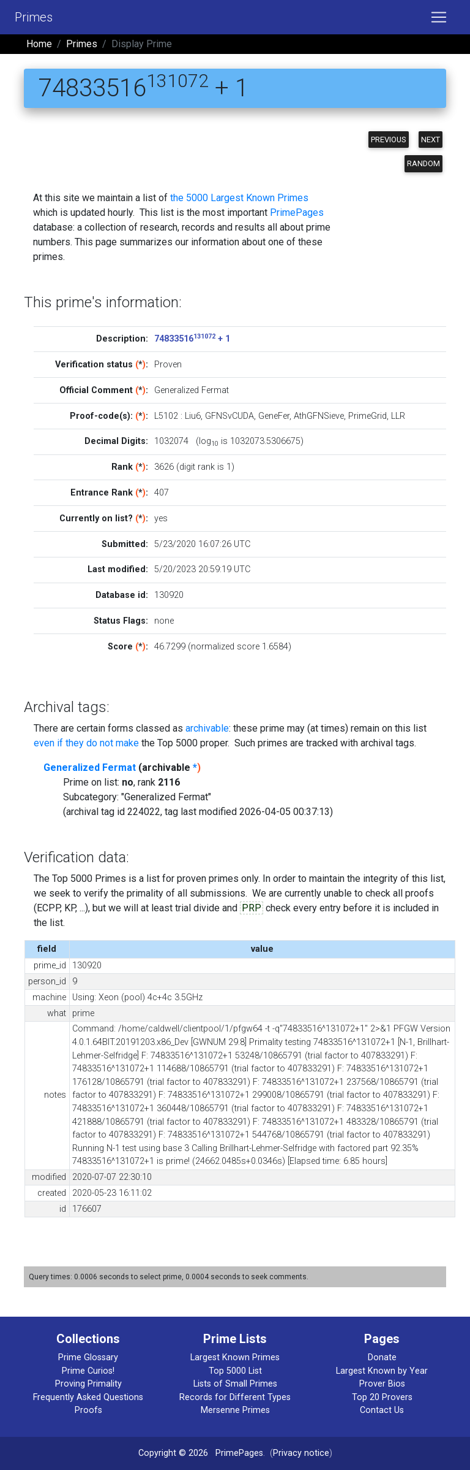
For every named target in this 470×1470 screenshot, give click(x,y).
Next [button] (430, 139)
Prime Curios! (88, 1371)
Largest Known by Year (382, 1371)
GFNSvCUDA (229, 416)
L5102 (166, 416)
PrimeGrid (367, 416)
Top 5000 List (235, 1371)
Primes (34, 17)
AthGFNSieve (319, 416)
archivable (207, 728)
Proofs (88, 1410)
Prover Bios (382, 1384)
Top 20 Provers (382, 1397)
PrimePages (297, 212)
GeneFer (273, 416)
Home (39, 44)
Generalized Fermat (89, 767)
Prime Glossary (88, 1357)
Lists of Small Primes (235, 1384)
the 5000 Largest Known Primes (239, 198)
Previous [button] (388, 139)
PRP (251, 908)
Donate (382, 1357)
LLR (398, 416)
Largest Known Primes (235, 1357)
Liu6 (193, 416)
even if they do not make (86, 743)
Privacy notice (301, 1453)
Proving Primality (88, 1384)
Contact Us (382, 1410)
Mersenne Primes (235, 1410)
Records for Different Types (235, 1397)
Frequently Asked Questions (88, 1397)
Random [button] (423, 163)
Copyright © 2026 (173, 1453)
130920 (169, 595)
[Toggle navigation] (438, 17)
